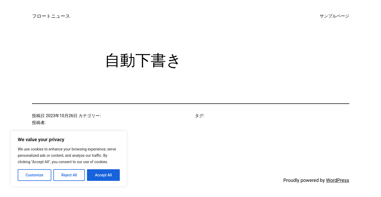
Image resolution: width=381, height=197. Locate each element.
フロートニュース (51, 16)
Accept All (103, 175)
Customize (34, 175)
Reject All (69, 175)
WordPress (337, 180)
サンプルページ (334, 16)
